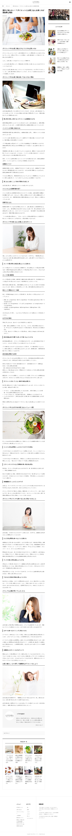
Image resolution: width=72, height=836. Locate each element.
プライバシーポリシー (20, 812)
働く (27, 807)
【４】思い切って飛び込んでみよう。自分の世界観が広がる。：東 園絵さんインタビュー (48, 813)
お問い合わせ (19, 809)
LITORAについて (20, 807)
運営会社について (20, 817)
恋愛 (27, 809)
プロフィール (38, 725)
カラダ (28, 813)
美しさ (28, 816)
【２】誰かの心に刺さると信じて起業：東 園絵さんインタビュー (48, 817)
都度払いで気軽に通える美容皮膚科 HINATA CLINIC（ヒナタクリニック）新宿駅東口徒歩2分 (20, 822)
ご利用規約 (19, 815)
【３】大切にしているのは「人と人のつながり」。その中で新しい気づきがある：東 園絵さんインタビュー (48, 809)
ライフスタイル (29, 818)
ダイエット (7, 733)
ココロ (28, 811)
